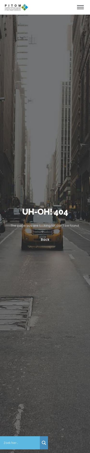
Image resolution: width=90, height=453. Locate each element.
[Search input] (21, 442)
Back (45, 239)
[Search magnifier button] (44, 442)
